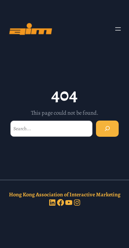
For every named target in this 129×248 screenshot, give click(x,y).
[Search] (107, 129)
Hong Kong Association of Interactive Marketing (64, 194)
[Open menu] (118, 29)
